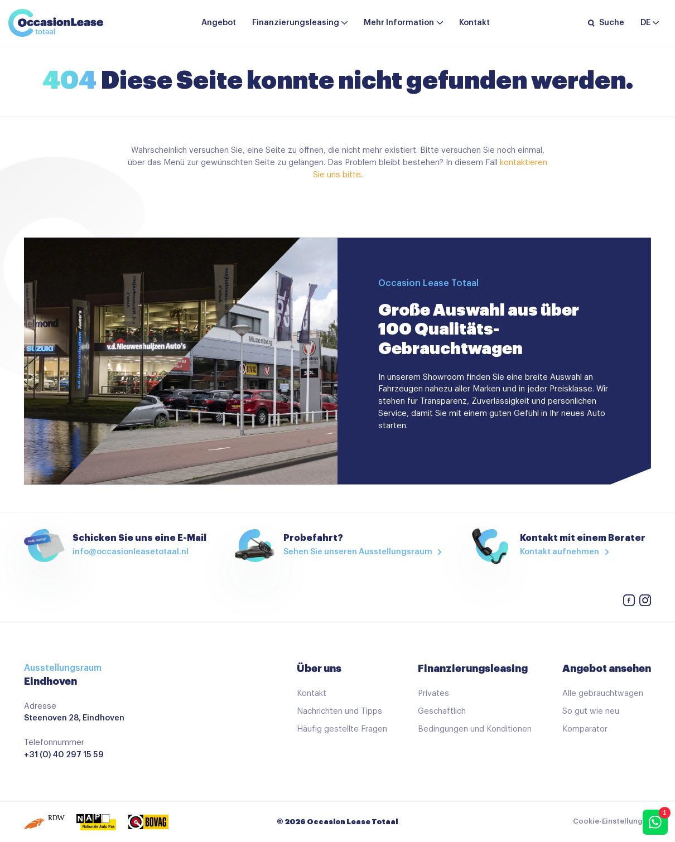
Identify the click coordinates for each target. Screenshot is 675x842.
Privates (433, 693)
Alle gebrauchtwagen (602, 693)
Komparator (585, 729)
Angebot (218, 22)
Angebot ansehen (606, 669)
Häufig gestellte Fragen (342, 729)
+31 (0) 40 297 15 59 (64, 755)
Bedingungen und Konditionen (475, 729)
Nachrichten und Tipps (339, 711)
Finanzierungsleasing (295, 22)
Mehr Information (399, 22)
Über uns (319, 669)
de (645, 22)
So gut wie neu (590, 711)
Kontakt (474, 22)
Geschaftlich (442, 711)
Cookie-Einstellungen (612, 821)
